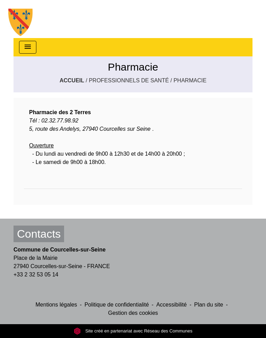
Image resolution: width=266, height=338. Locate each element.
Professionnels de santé (129, 80)
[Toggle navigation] (27, 47)
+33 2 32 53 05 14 (36, 274)
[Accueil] (20, 19)
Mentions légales (56, 305)
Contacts (39, 234)
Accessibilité (171, 305)
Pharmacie (190, 80)
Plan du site (208, 305)
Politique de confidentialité (117, 305)
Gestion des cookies (133, 313)
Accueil (72, 80)
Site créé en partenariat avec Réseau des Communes (133, 331)
